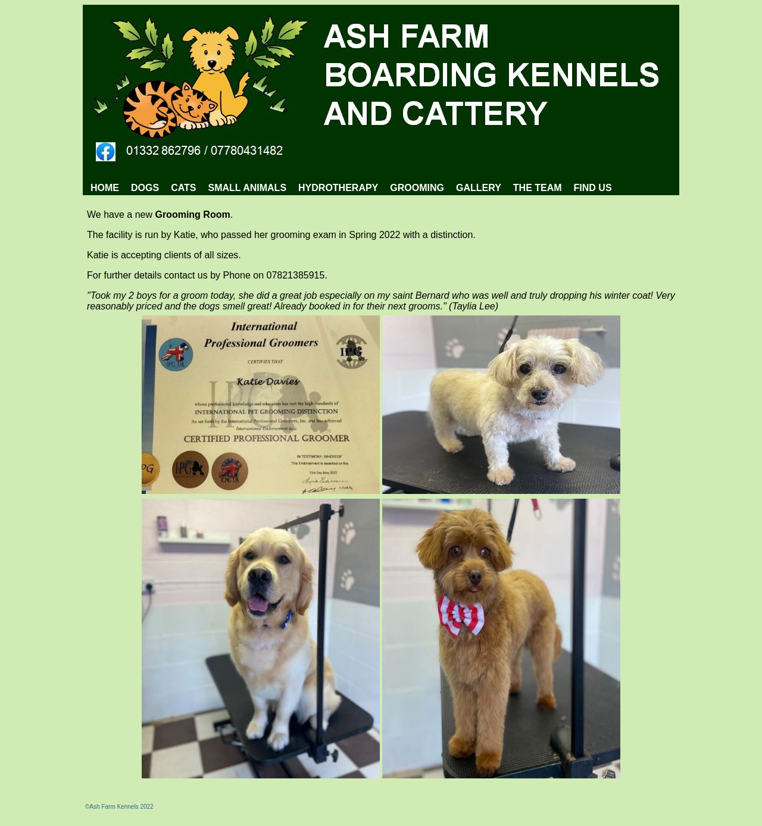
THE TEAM (537, 188)
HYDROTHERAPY (338, 188)
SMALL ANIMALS (247, 188)
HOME (104, 188)
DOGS (145, 188)
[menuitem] (105, 188)
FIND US (593, 188)
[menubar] (351, 188)
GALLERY (478, 188)
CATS (183, 188)
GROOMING (417, 188)
